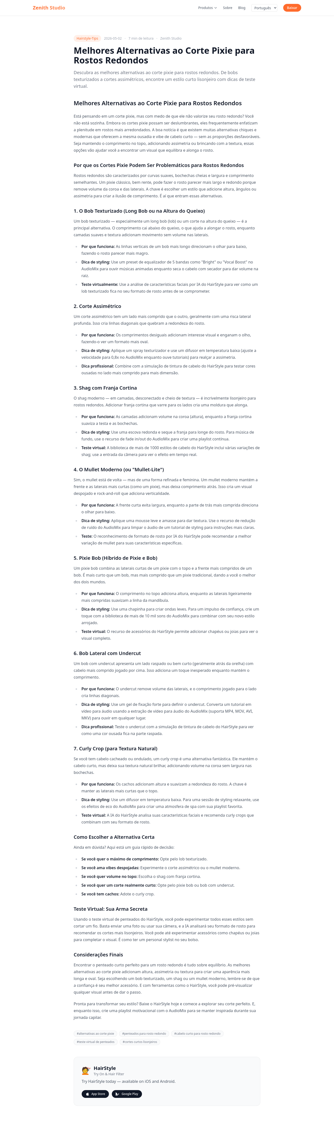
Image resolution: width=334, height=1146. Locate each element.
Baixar (292, 7)
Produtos (207, 7)
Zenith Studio (49, 7)
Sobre (227, 7)
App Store (95, 1094)
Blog (242, 7)
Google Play (127, 1094)
